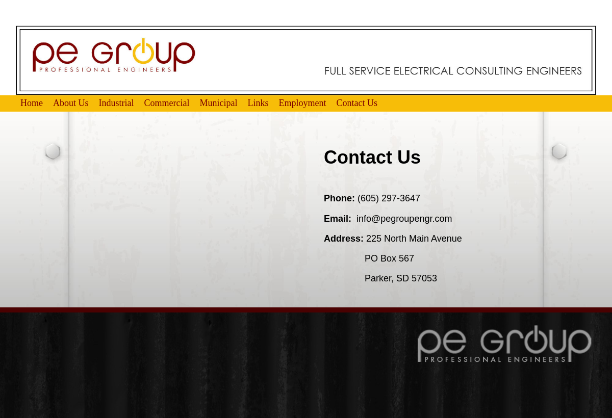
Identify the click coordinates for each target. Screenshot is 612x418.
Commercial (167, 103)
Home (31, 103)
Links (258, 103)
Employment (302, 103)
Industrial (116, 103)
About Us (71, 103)
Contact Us (357, 103)
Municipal (219, 103)
